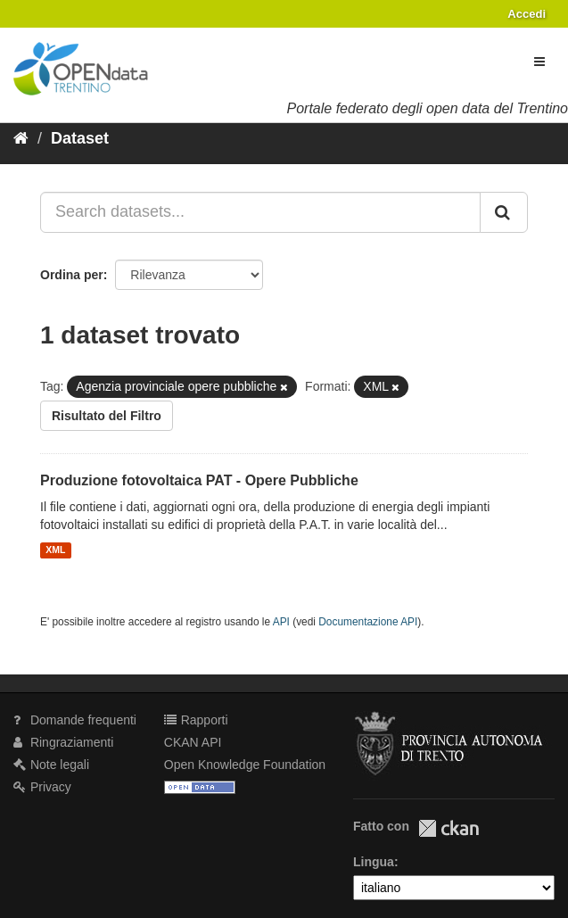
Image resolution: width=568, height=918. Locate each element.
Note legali (51, 764)
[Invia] (504, 212)
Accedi (526, 14)
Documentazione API (367, 622)
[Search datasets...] (260, 212)
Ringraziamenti (63, 742)
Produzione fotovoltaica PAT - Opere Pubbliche (199, 480)
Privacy (42, 787)
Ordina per (71, 275)
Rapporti (196, 720)
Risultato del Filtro (106, 416)
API (281, 622)
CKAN (448, 828)
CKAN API (193, 742)
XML (55, 550)
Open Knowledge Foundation (244, 764)
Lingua (373, 862)
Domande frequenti (74, 720)
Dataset (80, 138)
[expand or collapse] (539, 61)
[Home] (21, 138)
